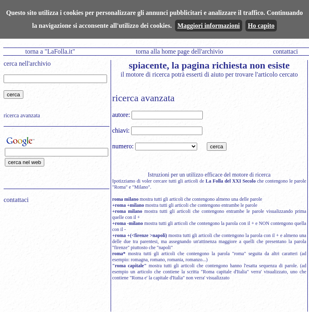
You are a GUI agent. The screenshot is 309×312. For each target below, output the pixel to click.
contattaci (285, 51)
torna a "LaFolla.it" (50, 51)
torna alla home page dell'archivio (179, 51)
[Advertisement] (54, 261)
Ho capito (261, 25)
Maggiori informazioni (208, 25)
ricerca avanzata (22, 115)
